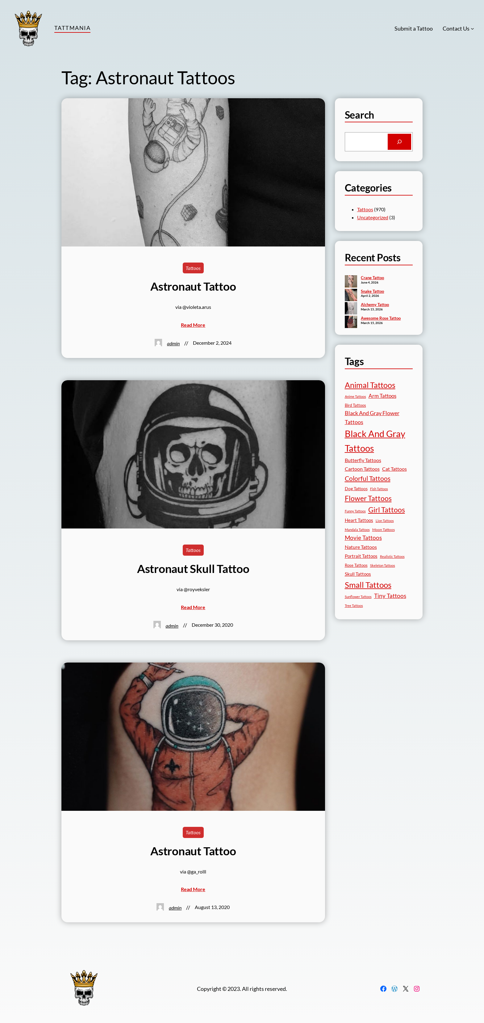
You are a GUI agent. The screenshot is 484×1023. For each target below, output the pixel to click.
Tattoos (193, 268)
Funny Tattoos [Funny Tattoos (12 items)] (355, 511)
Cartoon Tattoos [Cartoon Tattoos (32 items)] (362, 469)
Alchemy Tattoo (375, 304)
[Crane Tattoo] (351, 282)
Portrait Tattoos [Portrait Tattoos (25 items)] (361, 556)
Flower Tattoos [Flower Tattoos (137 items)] (368, 498)
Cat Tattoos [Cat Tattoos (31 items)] (394, 469)
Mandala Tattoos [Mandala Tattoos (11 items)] (357, 530)
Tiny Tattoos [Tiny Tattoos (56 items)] (390, 595)
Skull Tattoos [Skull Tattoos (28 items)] (358, 574)
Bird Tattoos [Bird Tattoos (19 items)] (355, 405)
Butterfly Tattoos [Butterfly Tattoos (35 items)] (363, 460)
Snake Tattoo (372, 291)
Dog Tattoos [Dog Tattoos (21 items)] (356, 488)
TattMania (72, 27)
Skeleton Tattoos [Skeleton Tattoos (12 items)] (382, 565)
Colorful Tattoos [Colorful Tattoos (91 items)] (367, 478)
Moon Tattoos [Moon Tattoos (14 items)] (383, 529)
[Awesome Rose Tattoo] (351, 322)
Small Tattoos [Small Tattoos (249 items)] (368, 585)
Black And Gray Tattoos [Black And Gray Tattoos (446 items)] (375, 440)
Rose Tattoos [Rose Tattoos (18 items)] (356, 565)
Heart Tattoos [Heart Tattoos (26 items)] (359, 520)
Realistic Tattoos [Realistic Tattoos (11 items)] (392, 556)
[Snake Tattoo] (351, 295)
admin (173, 343)
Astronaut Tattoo (193, 286)
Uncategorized (372, 217)
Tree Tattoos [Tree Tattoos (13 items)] (354, 606)
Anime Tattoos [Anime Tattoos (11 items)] (355, 396)
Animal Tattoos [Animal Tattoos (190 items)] (370, 384)
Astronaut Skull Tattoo (193, 568)
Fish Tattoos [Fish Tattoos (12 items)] (379, 489)
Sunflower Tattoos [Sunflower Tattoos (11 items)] (358, 597)
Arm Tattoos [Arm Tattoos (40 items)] (382, 396)
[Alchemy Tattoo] (351, 309)
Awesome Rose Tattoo (381, 318)
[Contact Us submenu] (472, 28)
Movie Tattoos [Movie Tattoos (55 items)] (363, 537)
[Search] (399, 142)
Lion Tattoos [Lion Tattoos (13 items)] (385, 521)
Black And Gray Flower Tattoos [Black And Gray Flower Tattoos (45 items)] (372, 417)
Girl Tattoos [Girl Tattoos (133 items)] (386, 509)
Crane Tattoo (372, 277)
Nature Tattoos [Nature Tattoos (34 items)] (361, 547)
